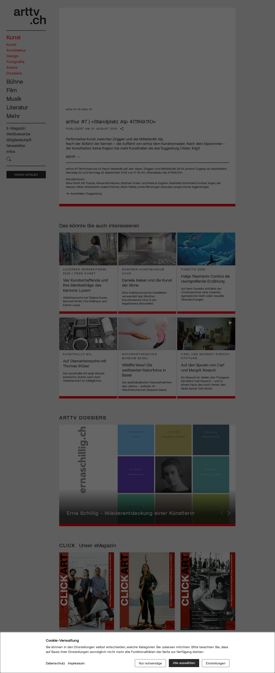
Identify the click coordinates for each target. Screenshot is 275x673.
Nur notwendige (149, 663)
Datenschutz (55, 663)
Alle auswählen (183, 663)
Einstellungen (215, 663)
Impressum (76, 663)
